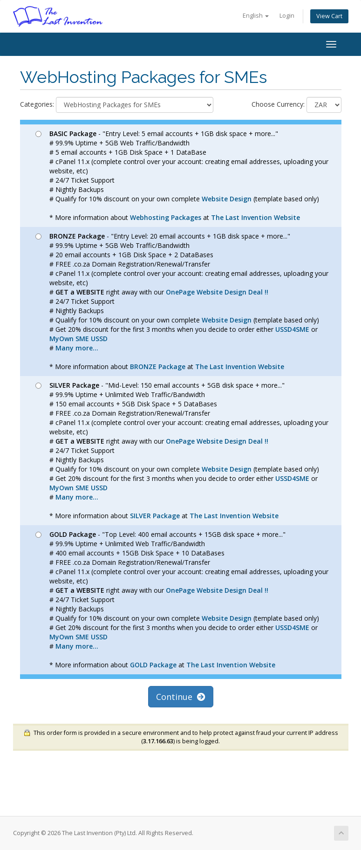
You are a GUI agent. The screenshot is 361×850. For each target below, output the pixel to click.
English (256, 16)
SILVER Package (155, 515)
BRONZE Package (157, 366)
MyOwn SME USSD (78, 338)
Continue (180, 696)
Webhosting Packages (165, 217)
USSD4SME (292, 329)
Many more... (76, 347)
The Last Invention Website (255, 217)
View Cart (329, 16)
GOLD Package (153, 664)
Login (286, 16)
